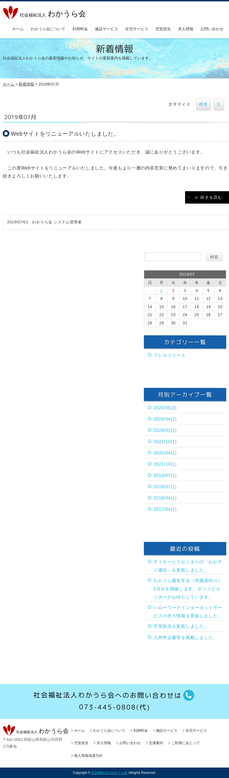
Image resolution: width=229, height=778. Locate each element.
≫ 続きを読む (208, 197)
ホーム (18, 29)
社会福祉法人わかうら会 (109, 772)
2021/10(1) (165, 464)
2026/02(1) (165, 430)
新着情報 (26, 84)
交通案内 (156, 743)
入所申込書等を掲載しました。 (185, 637)
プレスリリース (169, 355)
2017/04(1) (165, 509)
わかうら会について (48, 29)
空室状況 (163, 29)
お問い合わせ (212, 29)
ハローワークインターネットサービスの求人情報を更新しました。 (187, 611)
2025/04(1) (165, 452)
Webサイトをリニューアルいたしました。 (65, 134)
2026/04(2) (165, 419)
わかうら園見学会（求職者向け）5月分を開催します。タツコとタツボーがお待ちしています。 (187, 588)
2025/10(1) (165, 441)
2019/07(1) (165, 475)
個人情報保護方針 (88, 755)
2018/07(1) (165, 486)
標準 (203, 104)
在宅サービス (136, 29)
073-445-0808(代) (114, 707)
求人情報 (185, 29)
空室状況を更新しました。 (180, 626)
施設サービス (106, 29)
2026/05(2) (165, 407)
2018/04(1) (165, 497)
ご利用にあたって (185, 743)
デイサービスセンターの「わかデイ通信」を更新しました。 (187, 565)
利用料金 (80, 29)
